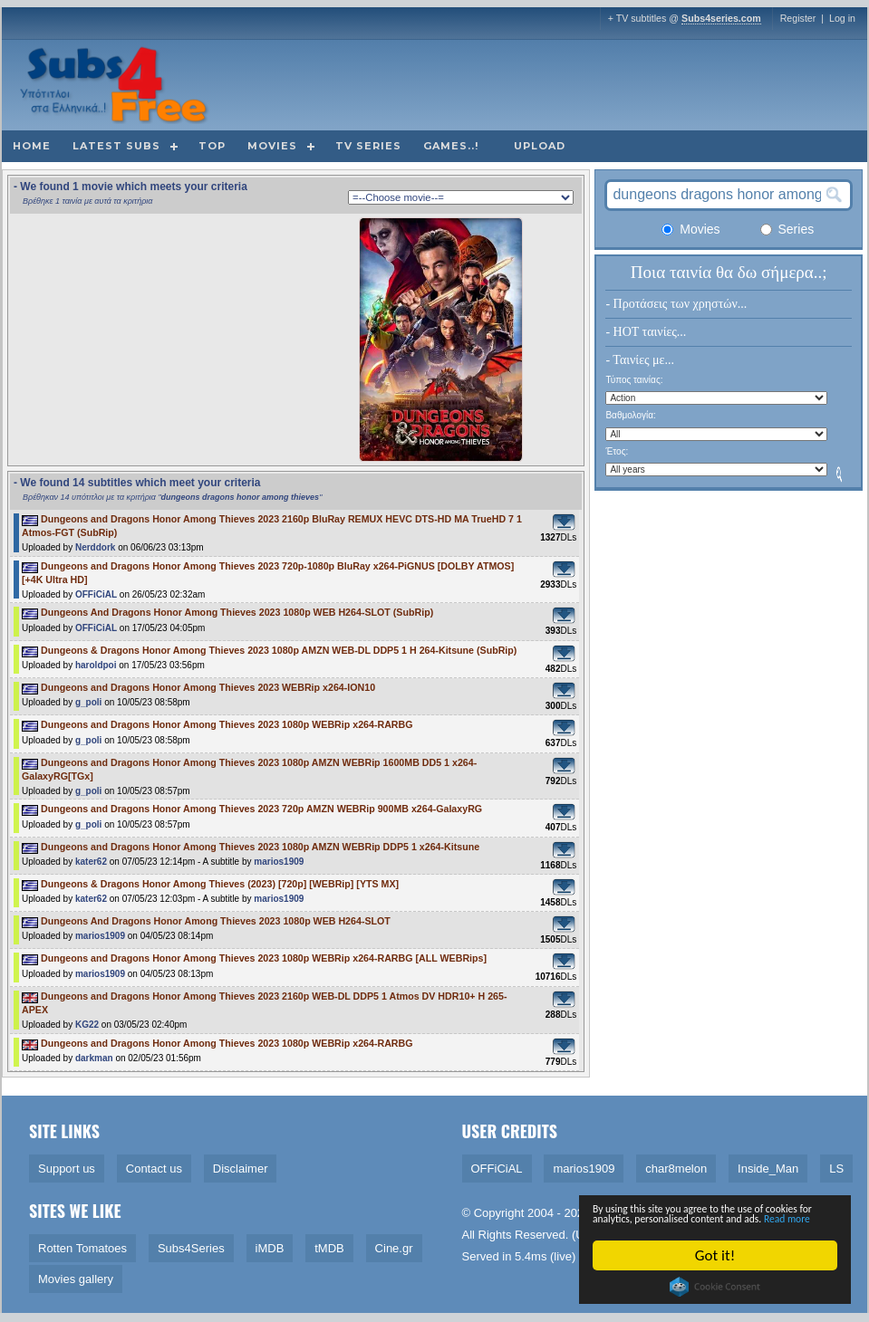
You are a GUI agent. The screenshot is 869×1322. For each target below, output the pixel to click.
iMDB (270, 1248)
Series (787, 229)
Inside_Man (768, 1168)
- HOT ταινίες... (645, 332)
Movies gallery (75, 1279)
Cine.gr (394, 1248)
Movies (272, 145)
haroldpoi (96, 665)
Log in (842, 18)
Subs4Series (191, 1248)
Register (798, 18)
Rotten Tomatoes (82, 1248)
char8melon (676, 1168)
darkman (94, 1058)
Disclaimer (240, 1168)
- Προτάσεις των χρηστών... (676, 304)
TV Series (368, 145)
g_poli (88, 702)
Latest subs (116, 145)
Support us (66, 1168)
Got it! (720, 1255)
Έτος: (616, 451)
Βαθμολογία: (630, 415)
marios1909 (279, 862)
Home (32, 145)
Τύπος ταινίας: (633, 380)
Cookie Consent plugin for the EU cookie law (720, 1287)
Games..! (450, 145)
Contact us (154, 1168)
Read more (740, 1217)
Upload (539, 145)
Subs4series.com (721, 18)
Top (212, 145)
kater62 (91, 862)
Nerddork (95, 547)
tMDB (329, 1248)
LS (836, 1168)
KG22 (87, 1025)
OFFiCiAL (96, 594)
